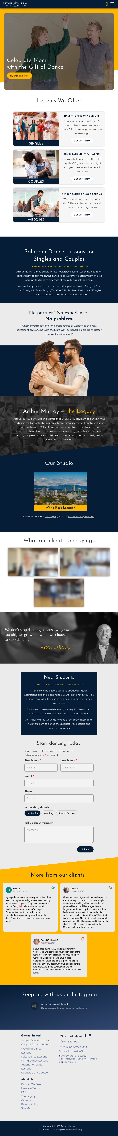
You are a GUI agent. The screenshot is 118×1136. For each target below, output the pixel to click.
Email (28, 776)
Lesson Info (82, 140)
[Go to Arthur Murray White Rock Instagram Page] (90, 1036)
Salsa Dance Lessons (34, 1056)
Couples (36, 181)
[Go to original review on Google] (53, 889)
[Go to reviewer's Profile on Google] (36, 941)
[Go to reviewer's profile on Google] (66, 890)
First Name (32, 760)
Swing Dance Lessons (34, 1060)
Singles (36, 143)
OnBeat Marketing (73, 1129)
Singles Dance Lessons (35, 1040)
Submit (85, 849)
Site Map (26, 1108)
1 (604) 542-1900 (69, 1041)
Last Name (68, 760)
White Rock (73, 1056)
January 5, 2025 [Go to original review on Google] (20, 891)
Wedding (36, 219)
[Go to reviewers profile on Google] (9, 890)
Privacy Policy (29, 1104)
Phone (28, 791)
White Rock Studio (71, 1036)
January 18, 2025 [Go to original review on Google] (48, 943)
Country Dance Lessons (36, 1072)
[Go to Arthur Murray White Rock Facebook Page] (85, 1036)
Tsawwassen (70, 1062)
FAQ (24, 1092)
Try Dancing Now (19, 76)
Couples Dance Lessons (36, 1044)
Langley (82, 1059)
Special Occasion (67, 813)
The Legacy (28, 1096)
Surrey (83, 1056)
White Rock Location (60, 507)
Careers (26, 1100)
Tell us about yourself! (38, 823)
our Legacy (51, 516)
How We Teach (30, 1088)
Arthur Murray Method (81, 516)
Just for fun (32, 813)
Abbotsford (64, 1059)
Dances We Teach (32, 1084)
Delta (74, 1059)
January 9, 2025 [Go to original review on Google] (77, 891)
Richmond (92, 1059)
